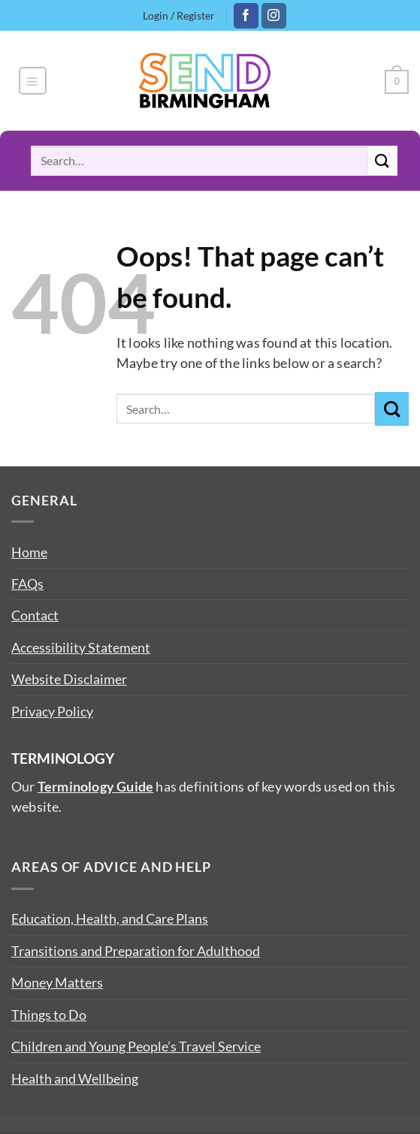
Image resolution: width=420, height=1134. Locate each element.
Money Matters (57, 982)
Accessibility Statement (80, 647)
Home (29, 552)
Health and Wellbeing (74, 1078)
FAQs (27, 583)
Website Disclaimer (69, 679)
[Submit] (382, 160)
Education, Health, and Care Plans (109, 918)
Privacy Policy (52, 711)
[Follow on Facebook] (246, 16)
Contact (35, 615)
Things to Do (48, 1014)
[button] (33, 81)
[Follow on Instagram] (273, 16)
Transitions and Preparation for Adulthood (135, 950)
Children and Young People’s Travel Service (136, 1046)
